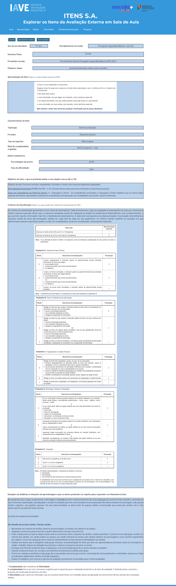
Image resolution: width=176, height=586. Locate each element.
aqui (35, 77)
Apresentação (23, 29)
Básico (36, 29)
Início (11, 29)
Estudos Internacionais (69, 29)
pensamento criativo (26, 40)
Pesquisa (87, 29)
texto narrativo (43, 40)
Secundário (49, 29)
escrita (12, 40)
